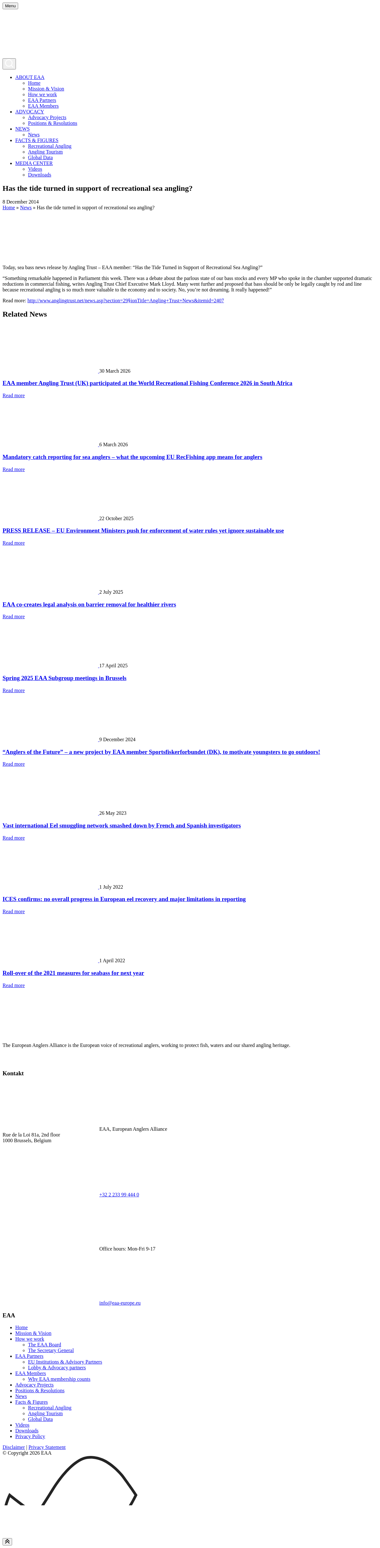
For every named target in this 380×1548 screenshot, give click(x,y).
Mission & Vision (46, 88)
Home (34, 83)
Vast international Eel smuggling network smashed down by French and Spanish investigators (122, 825)
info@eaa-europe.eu (120, 1303)
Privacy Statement (47, 1447)
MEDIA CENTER (34, 163)
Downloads (39, 174)
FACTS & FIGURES (37, 140)
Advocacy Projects (47, 117)
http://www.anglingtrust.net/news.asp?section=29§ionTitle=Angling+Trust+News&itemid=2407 (125, 300)
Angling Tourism (45, 151)
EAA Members (43, 106)
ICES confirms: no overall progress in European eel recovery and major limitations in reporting (124, 899)
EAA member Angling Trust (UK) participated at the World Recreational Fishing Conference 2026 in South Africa (147, 383)
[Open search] (9, 63)
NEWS (22, 129)
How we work (42, 94)
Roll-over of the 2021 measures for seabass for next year (73, 973)
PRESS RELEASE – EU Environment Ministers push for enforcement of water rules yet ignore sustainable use (143, 530)
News (33, 134)
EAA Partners (42, 100)
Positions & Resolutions (52, 123)
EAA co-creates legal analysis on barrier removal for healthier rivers (89, 604)
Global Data (40, 157)
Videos (35, 169)
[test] (7, 1061)
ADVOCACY (29, 111)
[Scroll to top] (7, 1541)
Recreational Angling (49, 146)
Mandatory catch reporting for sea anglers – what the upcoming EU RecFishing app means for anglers (132, 457)
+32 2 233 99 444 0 (119, 1194)
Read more (14, 395)
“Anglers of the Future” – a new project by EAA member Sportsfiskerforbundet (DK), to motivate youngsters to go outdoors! (161, 752)
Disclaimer (14, 1447)
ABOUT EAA (30, 77)
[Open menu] (10, 6)
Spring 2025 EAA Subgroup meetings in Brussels (64, 678)
